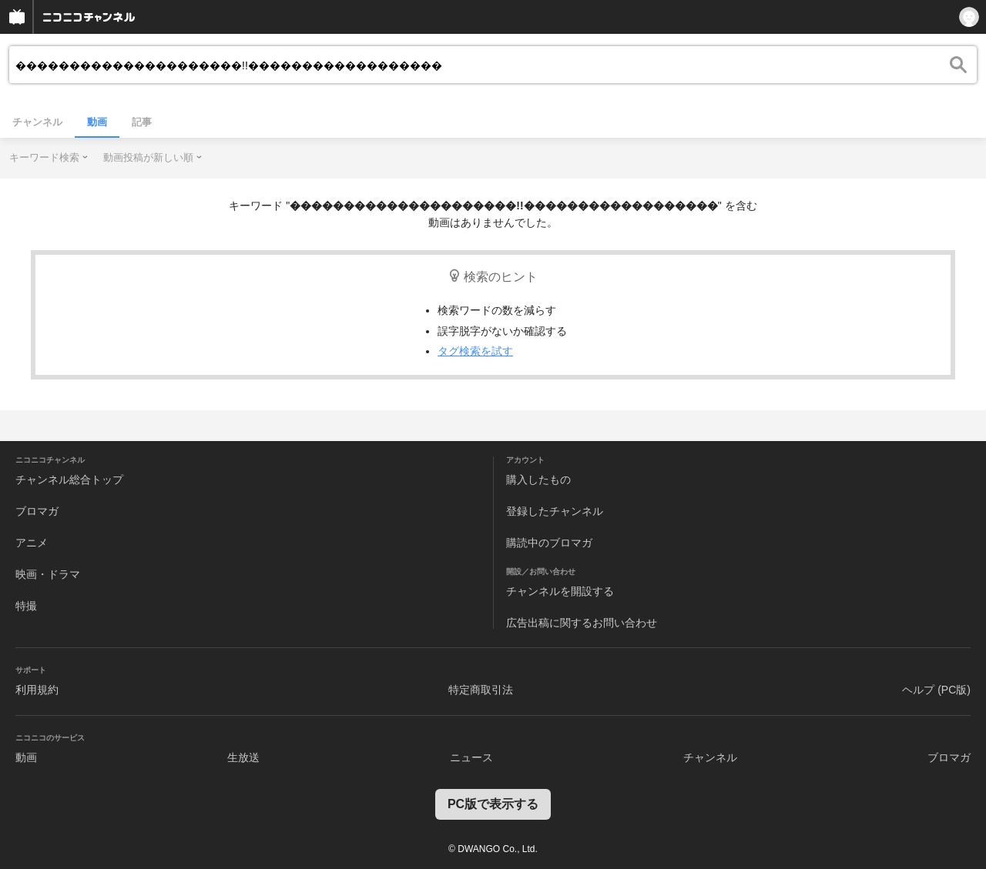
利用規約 (37, 690)
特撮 (26, 606)
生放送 (243, 757)
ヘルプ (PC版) (936, 690)
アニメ (31, 542)
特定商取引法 (480, 690)
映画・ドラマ (47, 574)
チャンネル (37, 122)
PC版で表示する (493, 804)
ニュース (471, 757)
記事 (142, 122)
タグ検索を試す (475, 351)
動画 (97, 122)
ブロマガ (37, 511)
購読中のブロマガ (549, 542)
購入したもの (538, 479)
